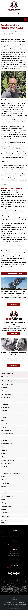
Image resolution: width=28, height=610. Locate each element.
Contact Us (21, 606)
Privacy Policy (14, 602)
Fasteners (5, 404)
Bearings (4, 387)
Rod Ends (5, 489)
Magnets (4, 456)
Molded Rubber (6, 463)
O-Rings (4, 466)
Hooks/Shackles (6, 430)
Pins (3, 476)
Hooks (4, 427)
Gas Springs (5, 407)
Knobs (4, 437)
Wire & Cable (6, 512)
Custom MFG (8, 602)
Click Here (17, 544)
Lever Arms (5, 447)
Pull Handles (5, 483)
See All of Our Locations (14, 559)
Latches (4, 440)
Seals (3, 499)
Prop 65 (16, 606)
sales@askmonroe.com (15, 567)
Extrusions (5, 400)
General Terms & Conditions (8, 604)
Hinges (4, 420)
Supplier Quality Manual (9, 606)
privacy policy (22, 536)
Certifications (21, 602)
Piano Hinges (6, 470)
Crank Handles (6, 394)
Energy (17, 295)
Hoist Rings (5, 424)
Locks (4, 453)
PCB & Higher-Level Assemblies (11, 473)
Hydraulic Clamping (7, 433)
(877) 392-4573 (14, 565)
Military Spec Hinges (8, 460)
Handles (4, 414)
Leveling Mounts (7, 443)
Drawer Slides (6, 397)
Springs (4, 503)
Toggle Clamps (6, 506)
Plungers (4, 480)
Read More (13, 304)
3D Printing (17, 356)
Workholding (5, 516)
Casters (4, 391)
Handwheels (5, 417)
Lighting (4, 450)
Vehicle (4, 509)
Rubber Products (7, 493)
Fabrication (18, 326)
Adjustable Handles (7, 384)
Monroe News (24, 31)
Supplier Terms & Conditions (20, 604)
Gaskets (4, 410)
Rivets (4, 486)
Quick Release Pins (7, 496)
